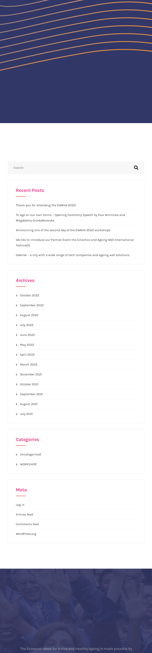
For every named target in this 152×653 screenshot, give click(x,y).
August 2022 (29, 315)
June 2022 (27, 335)
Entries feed (24, 514)
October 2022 (29, 295)
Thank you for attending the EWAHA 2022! (46, 205)
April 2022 (27, 354)
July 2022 (26, 325)
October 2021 (29, 384)
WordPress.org (26, 534)
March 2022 (28, 364)
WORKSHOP (28, 464)
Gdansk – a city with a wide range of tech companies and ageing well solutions (72, 255)
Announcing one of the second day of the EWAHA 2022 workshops (63, 230)
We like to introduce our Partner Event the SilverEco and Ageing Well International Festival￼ (75, 242)
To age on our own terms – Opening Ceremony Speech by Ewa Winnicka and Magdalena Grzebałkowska (70, 217)
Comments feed (27, 524)
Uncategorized (30, 454)
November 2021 (31, 374)
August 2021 (29, 404)
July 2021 (26, 414)
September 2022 (32, 305)
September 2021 (31, 394)
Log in (20, 505)
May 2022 (27, 345)
